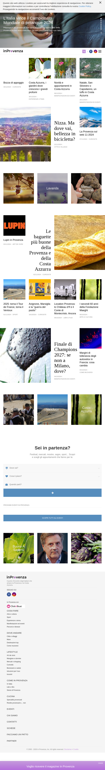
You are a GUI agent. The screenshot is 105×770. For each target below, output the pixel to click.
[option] (52, 24)
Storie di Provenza (13, 690)
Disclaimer (68, 749)
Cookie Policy (85, 6)
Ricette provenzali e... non (16, 703)
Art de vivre (11, 655)
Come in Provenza (17, 680)
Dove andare (14, 633)
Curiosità (10, 665)
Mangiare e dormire (14, 658)
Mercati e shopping (14, 662)
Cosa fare (12, 611)
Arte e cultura (12, 614)
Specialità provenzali (14, 700)
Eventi (10, 709)
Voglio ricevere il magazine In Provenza (50, 766)
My (84, 51)
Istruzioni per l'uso (13, 671)
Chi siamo (12, 715)
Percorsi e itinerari (13, 627)
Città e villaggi (12, 636)
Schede (11, 728)
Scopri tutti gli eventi (52, 518)
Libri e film (10, 687)
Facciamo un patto (17, 734)
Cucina (11, 696)
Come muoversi (12, 646)
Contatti (12, 722)
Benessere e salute (14, 668)
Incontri (9, 674)
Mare (9, 639)
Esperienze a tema (14, 620)
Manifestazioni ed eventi (15, 624)
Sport (9, 617)
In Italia (9, 684)
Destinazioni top (12, 643)
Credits (75, 749)
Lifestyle (12, 652)
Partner (11, 741)
